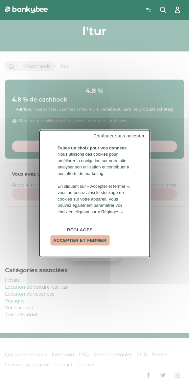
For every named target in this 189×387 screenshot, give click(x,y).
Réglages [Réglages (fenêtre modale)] (80, 229)
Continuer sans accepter (119, 135)
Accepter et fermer (79, 240)
